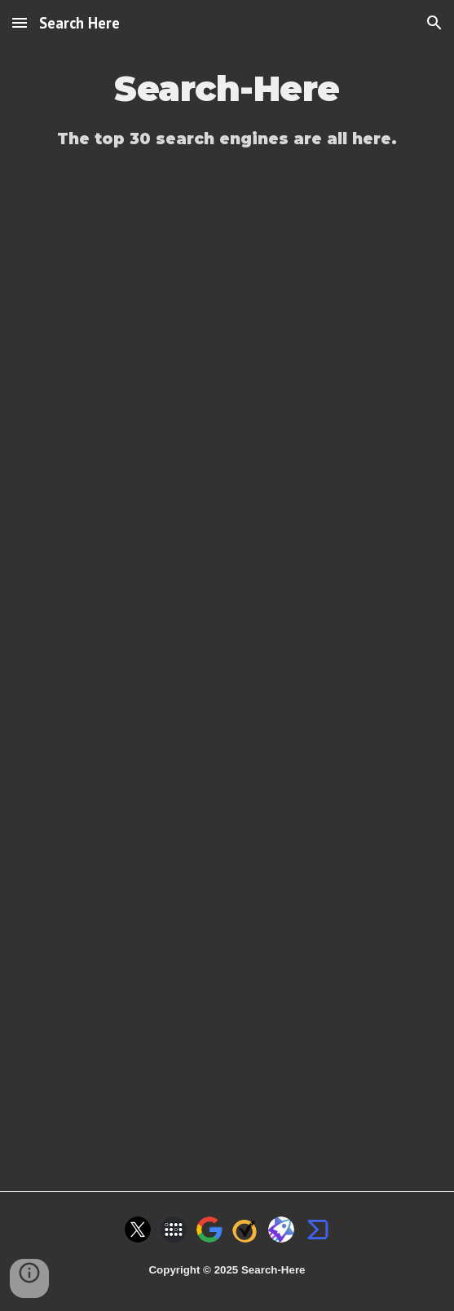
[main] (227, 89)
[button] (19, 22)
